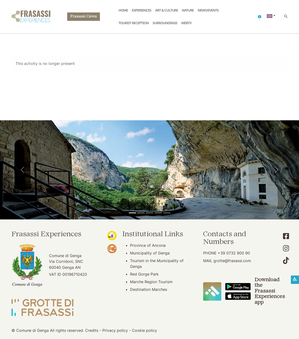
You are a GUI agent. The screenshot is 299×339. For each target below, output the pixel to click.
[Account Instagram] (286, 248)
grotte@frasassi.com (232, 260)
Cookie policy (144, 330)
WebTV (186, 23)
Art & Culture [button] (166, 10)
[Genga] (166, 213)
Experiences (141, 10)
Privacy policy (115, 330)
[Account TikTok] (286, 260)
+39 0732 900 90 (234, 253)
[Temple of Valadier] (132, 213)
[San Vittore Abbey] (158, 213)
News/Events (208, 10)
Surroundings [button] (164, 23)
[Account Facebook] (286, 236)
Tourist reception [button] (134, 23)
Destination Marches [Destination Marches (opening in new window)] (148, 289)
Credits (91, 330)
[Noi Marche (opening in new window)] (112, 235)
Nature (188, 10)
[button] (259, 16)
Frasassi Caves (83, 16)
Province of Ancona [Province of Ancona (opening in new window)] (148, 245)
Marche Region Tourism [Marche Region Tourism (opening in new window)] (151, 281)
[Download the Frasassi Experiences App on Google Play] (238, 286)
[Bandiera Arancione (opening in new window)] (112, 248)
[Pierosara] (149, 213)
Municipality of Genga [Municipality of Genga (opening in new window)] (150, 253)
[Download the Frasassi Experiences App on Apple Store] (238, 295)
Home (123, 10)
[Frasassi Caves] (141, 213)
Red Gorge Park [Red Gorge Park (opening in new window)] (144, 274)
